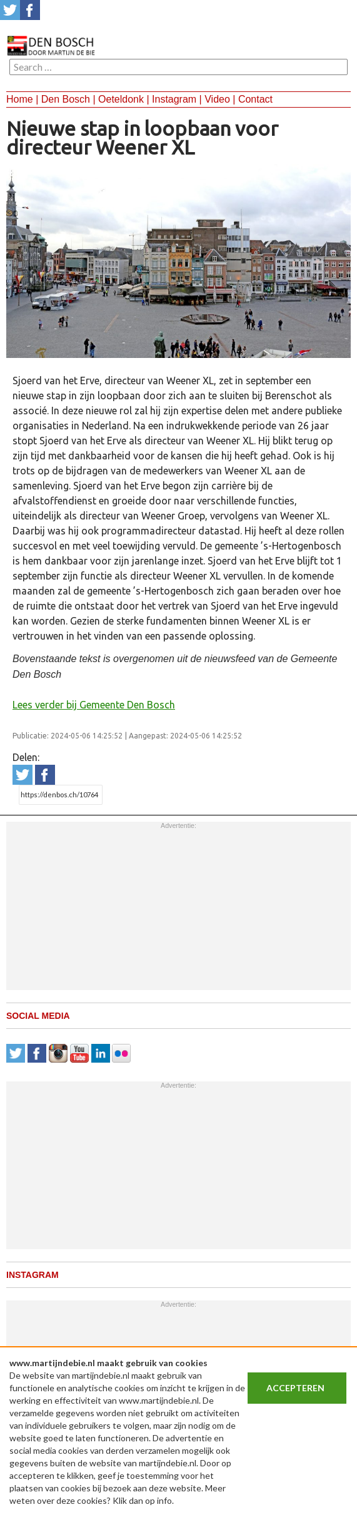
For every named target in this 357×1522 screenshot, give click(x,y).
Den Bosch (65, 99)
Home (19, 99)
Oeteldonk (121, 99)
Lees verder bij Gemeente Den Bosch (94, 704)
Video (217, 99)
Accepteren (295, 1387)
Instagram (174, 99)
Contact (255, 99)
